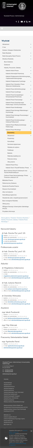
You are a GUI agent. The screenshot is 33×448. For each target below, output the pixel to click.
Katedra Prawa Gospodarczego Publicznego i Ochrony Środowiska (16, 103)
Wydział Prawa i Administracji (14, 16)
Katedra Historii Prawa (12, 70)
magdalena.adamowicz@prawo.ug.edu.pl (16, 276)
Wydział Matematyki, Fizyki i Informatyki (13, 392)
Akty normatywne (7, 192)
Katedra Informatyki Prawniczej (15, 73)
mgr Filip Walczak (9, 325)
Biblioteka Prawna (7, 180)
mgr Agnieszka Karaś (10, 341)
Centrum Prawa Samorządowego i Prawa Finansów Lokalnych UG (16, 176)
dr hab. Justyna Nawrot (11, 283)
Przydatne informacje (8, 211)
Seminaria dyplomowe (14, 144)
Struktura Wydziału (8, 59)
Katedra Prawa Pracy (12, 165)
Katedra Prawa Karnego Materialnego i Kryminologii (17, 111)
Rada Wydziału (6, 53)
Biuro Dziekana (8, 62)
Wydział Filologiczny (9, 388)
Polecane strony (12, 159)
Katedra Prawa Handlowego (14, 107)
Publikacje (10, 150)
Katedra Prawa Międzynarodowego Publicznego (16, 126)
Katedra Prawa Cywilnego (13, 92)
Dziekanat (7, 65)
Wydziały (6, 379)
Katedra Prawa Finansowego (14, 99)
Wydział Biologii (8, 382)
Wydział (5, 40)
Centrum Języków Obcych (10, 416)
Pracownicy (10, 132)
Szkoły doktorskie (8, 420)
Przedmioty (10, 138)
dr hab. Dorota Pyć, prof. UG (13, 233)
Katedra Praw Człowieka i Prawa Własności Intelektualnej (15, 85)
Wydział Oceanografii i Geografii (12, 396)
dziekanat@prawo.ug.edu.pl (9, 374)
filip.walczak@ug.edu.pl (15, 331)
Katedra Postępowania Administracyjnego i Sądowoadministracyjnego (18, 77)
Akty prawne (11, 162)
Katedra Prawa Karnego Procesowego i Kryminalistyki (17, 116)
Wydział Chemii (7, 384)
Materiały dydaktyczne (14, 156)
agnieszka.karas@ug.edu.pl (16, 346)
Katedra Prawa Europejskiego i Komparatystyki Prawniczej (14, 96)
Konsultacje (10, 141)
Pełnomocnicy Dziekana (9, 183)
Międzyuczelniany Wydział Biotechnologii (14, 401)
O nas (4, 47)
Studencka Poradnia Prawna (10, 186)
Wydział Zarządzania (9, 400)
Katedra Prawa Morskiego (13, 129)
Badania (9, 153)
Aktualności (5, 44)
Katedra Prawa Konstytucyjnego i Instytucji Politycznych (15, 121)
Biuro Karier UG (7, 424)
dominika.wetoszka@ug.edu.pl (17, 302)
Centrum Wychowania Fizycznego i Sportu (14, 418)
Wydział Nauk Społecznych (10, 394)
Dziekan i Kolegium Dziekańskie (11, 50)
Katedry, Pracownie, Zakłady (12, 67)
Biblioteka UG (7, 415)
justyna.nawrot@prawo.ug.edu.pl (18, 289)
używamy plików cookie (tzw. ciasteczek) (18, 432)
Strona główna (5, 218)
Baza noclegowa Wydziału (10, 201)
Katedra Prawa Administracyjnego (15, 89)
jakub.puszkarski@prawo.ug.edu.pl (18, 318)
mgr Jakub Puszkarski (10, 312)
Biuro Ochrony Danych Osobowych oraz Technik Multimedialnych (15, 171)
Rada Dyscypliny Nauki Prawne (11, 56)
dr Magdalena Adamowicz (13, 268)
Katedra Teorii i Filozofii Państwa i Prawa (17, 167)
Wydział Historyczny (9, 390)
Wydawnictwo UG (8, 422)
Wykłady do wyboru (13, 147)
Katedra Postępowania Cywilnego (15, 81)
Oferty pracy (6, 203)
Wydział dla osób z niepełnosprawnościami (15, 198)
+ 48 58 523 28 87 (8, 371)
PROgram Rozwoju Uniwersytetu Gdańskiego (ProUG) (15, 207)
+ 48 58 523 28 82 (8, 370)
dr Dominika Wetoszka (11, 296)
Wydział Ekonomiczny (9, 386)
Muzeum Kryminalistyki (9, 189)
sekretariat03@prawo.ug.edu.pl (13, 243)
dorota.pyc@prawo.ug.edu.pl (16, 239)
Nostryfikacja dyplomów (9, 195)
